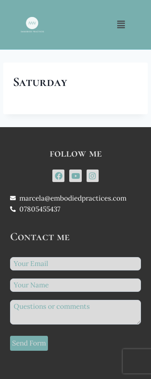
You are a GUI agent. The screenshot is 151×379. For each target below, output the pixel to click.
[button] (121, 24)
